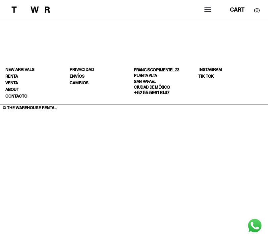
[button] (207, 9)
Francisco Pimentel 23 (156, 69)
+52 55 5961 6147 (151, 92)
